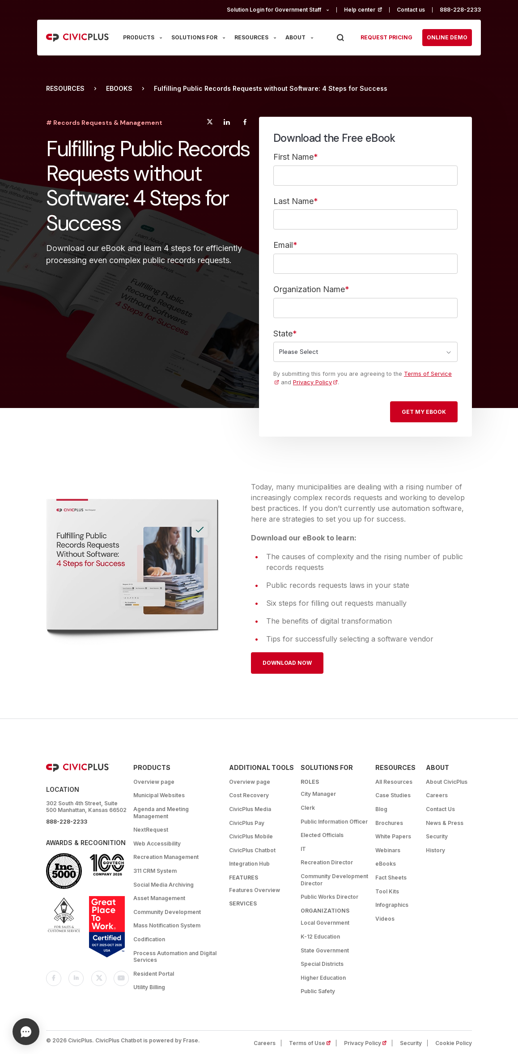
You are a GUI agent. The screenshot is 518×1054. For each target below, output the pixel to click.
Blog (381, 809)
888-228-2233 (460, 9)
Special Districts (322, 963)
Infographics (391, 904)
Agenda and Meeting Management (161, 813)
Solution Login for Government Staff (274, 9)
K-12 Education (320, 936)
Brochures (389, 823)
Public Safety (318, 991)
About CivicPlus (446, 781)
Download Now (287, 662)
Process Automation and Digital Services (175, 957)
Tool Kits (387, 891)
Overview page (153, 781)
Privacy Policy (312, 382)
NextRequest (150, 829)
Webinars (387, 850)
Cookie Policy (453, 1043)
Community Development (167, 912)
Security (437, 836)
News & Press (444, 823)
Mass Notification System (166, 925)
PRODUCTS (138, 37)
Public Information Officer (334, 821)
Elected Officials (322, 835)
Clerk (308, 807)
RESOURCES (251, 37)
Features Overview (254, 890)
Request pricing (386, 37)
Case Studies (393, 795)
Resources (65, 88)
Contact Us (440, 809)
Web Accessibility (157, 843)
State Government (325, 950)
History (435, 850)
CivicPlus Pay (246, 823)
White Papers (393, 836)
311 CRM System (155, 870)
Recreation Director (327, 862)
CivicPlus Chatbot (252, 850)
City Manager (318, 793)
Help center (367, 9)
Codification (149, 939)
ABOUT (295, 37)
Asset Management (159, 898)
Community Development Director (334, 880)
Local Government (325, 922)
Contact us (411, 9)
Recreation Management (166, 857)
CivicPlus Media (250, 809)
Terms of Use (312, 1043)
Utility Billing (149, 987)
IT (303, 849)
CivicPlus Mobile (251, 836)
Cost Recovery (249, 795)
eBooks (119, 88)
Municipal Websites (159, 795)
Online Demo (447, 37)
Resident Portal (153, 973)
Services (243, 903)
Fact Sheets (391, 877)
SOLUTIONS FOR (194, 37)
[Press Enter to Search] (340, 37)
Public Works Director (329, 896)
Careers (437, 795)
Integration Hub (249, 863)
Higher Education (323, 977)
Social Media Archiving (163, 884)
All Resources (393, 781)
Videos (385, 918)
